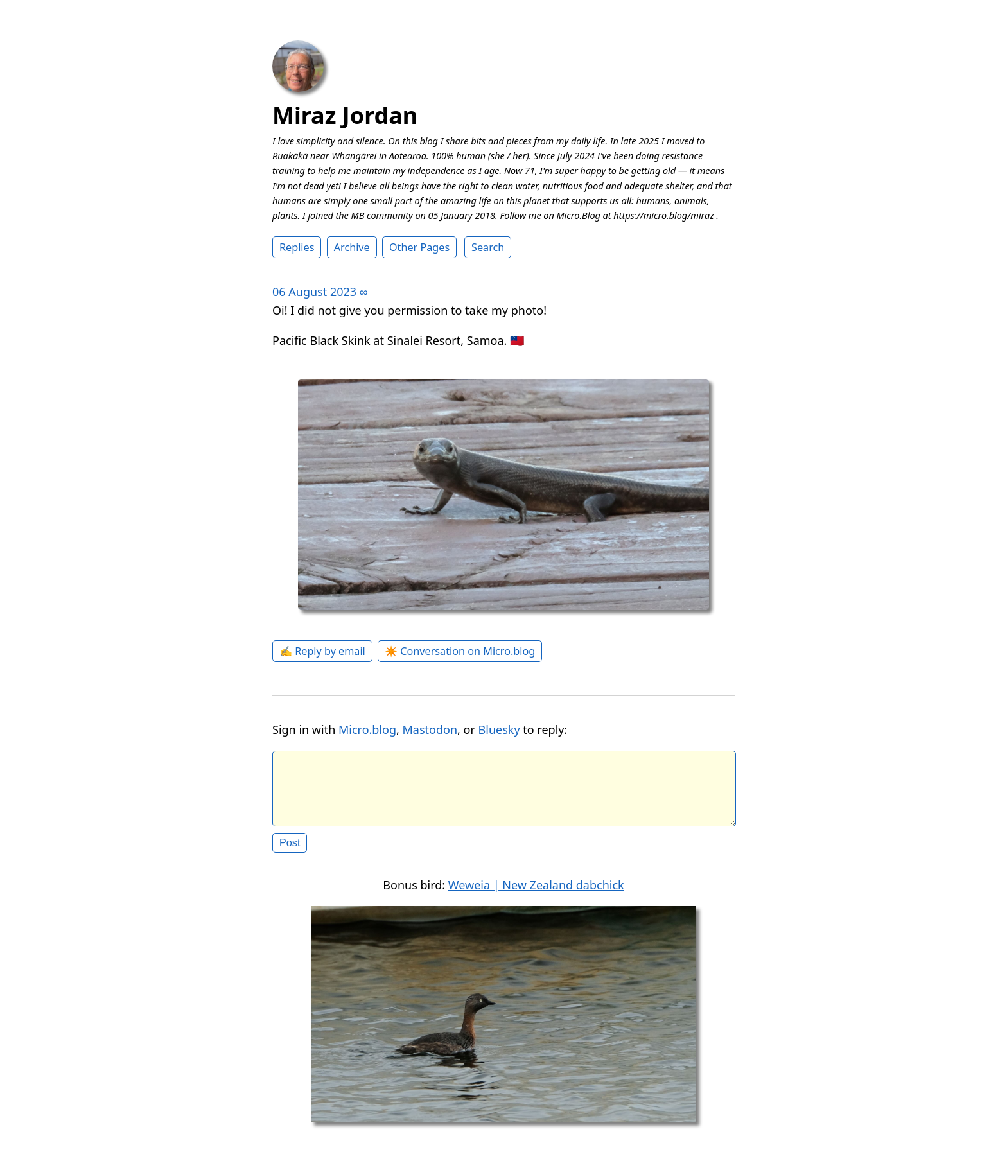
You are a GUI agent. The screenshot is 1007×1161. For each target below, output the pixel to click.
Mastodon (430, 729)
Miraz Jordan (344, 115)
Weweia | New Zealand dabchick (536, 895)
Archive (352, 247)
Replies (296, 247)
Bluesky (499, 729)
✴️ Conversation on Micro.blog (460, 651)
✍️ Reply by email (322, 651)
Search (487, 247)
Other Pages (419, 247)
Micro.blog (367, 729)
